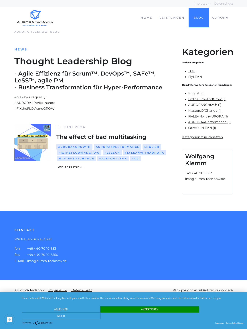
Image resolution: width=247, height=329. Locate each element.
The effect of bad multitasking (101, 136)
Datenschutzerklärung (234, 323)
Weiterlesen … (71, 167)
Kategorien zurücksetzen (202, 137)
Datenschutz (223, 3)
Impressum (202, 3)
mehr (210, 316)
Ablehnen (55, 316)
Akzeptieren (132, 316)
